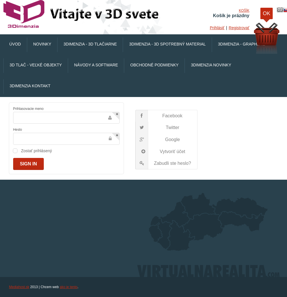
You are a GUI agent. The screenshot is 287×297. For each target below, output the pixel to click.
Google (158, 140)
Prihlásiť (217, 27)
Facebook (159, 116)
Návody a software (96, 65)
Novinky (42, 44)
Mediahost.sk (19, 287)
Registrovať (239, 27)
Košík (244, 11)
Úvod (15, 44)
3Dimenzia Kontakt (30, 86)
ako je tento (69, 287)
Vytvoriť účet (160, 152)
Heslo (17, 130)
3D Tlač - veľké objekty (36, 65)
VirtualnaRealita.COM (82, 14)
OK (266, 15)
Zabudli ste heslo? (163, 163)
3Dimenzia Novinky (211, 65)
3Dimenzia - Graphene (241, 44)
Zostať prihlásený (36, 150)
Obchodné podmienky (154, 65)
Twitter (157, 128)
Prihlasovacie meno (28, 109)
